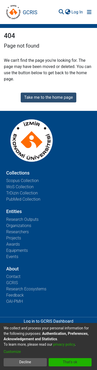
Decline (25, 362)
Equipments (17, 250)
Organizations (18, 225)
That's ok (70, 362)
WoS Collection (20, 186)
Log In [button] (77, 12)
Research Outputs (22, 219)
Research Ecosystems (26, 288)
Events (12, 256)
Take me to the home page (48, 97)
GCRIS (12, 282)
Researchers (17, 231)
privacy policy (64, 344)
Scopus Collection (22, 180)
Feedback (15, 295)
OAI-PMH (14, 301)
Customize (12, 352)
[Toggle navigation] (89, 12)
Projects (13, 238)
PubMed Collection (23, 199)
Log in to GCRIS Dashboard (48, 321)
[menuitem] (67, 12)
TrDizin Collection (22, 193)
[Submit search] (61, 12)
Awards (13, 244)
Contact (13, 276)
